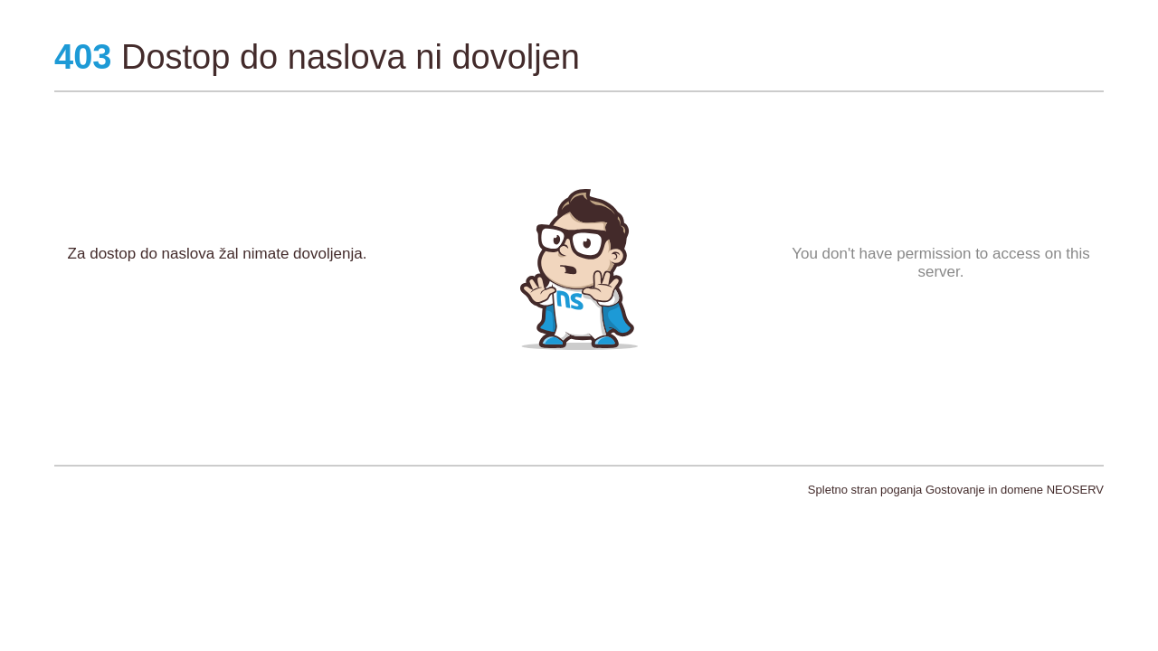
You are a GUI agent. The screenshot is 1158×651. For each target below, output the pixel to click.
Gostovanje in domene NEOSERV (1014, 489)
